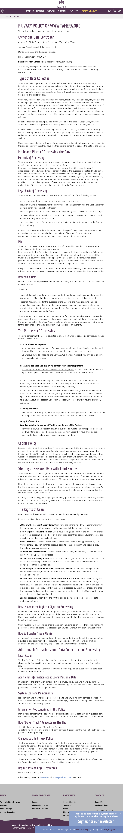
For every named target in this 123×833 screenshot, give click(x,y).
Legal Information (20, 825)
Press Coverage (6, 809)
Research (40, 11)
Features (3, 805)
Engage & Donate (89, 11)
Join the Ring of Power (40, 805)
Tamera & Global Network (10, 802)
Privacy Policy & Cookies (41, 825)
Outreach (62, 11)
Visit (77, 11)
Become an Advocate (40, 809)
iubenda (44, 777)
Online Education (70, 802)
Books (65, 809)
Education (51, 11)
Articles (66, 815)
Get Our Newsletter (7, 812)
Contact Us (99, 802)
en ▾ (119, 11)
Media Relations (101, 805)
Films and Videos (69, 812)
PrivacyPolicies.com (61, 777)
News (70, 11)
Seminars (67, 805)
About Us (30, 11)
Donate (34, 802)
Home (7, 16)
